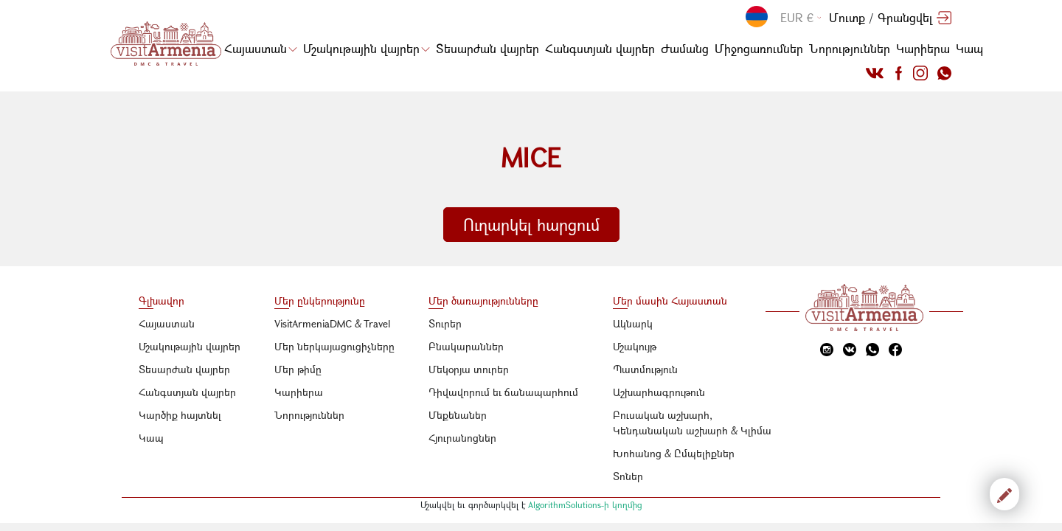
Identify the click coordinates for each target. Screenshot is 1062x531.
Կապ (969, 48)
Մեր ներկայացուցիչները (334, 346)
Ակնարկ (633, 323)
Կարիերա (923, 48)
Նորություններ (849, 48)
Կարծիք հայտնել (180, 415)
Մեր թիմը (298, 369)
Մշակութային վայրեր (366, 48)
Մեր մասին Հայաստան (670, 301)
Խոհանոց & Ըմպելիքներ (674, 453)
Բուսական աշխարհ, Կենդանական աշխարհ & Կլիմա (692, 422)
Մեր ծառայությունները (483, 301)
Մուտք (847, 17)
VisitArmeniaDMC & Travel (332, 323)
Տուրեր (445, 323)
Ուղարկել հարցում (531, 224)
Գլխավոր (161, 301)
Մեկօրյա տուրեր (468, 369)
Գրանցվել (905, 17)
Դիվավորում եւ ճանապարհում (503, 392)
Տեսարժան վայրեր (487, 48)
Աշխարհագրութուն (659, 392)
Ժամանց (685, 48)
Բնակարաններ (466, 346)
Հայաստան (260, 48)
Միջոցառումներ (759, 48)
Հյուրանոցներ (462, 438)
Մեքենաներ (457, 415)
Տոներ (628, 476)
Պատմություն (645, 369)
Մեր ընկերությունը (319, 301)
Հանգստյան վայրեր (600, 48)
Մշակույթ (634, 346)
